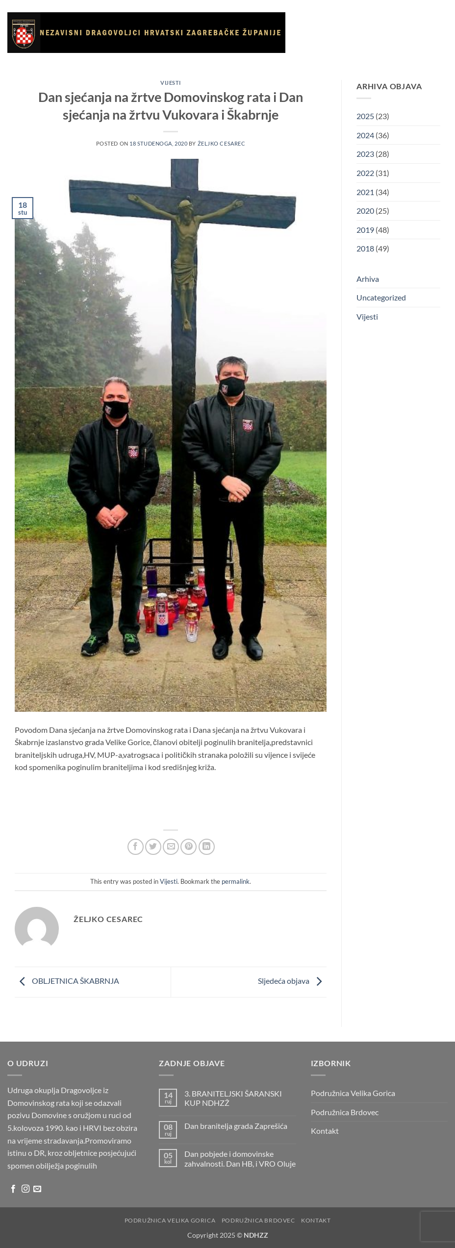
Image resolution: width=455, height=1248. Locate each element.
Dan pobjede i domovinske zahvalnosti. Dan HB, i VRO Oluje (240, 1158)
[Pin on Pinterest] (188, 847)
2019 (365, 229)
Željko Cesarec (222, 143)
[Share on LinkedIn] (207, 847)
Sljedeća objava (292, 981)
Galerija (318, 68)
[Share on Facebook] (135, 847)
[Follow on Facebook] (13, 1189)
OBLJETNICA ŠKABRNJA (67, 981)
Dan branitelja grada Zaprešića (235, 1125)
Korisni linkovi (368, 68)
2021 (365, 192)
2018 (365, 248)
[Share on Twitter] (153, 847)
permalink (236, 881)
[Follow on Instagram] (25, 1189)
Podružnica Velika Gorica (353, 1093)
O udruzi (368, 22)
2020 (365, 210)
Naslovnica (321, 22)
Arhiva (415, 68)
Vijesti (405, 22)
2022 (365, 172)
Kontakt (319, 114)
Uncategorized (381, 297)
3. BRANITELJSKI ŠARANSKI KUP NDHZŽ (233, 1098)
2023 (365, 153)
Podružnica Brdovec (345, 1112)
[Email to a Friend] (171, 847)
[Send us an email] (37, 1189)
